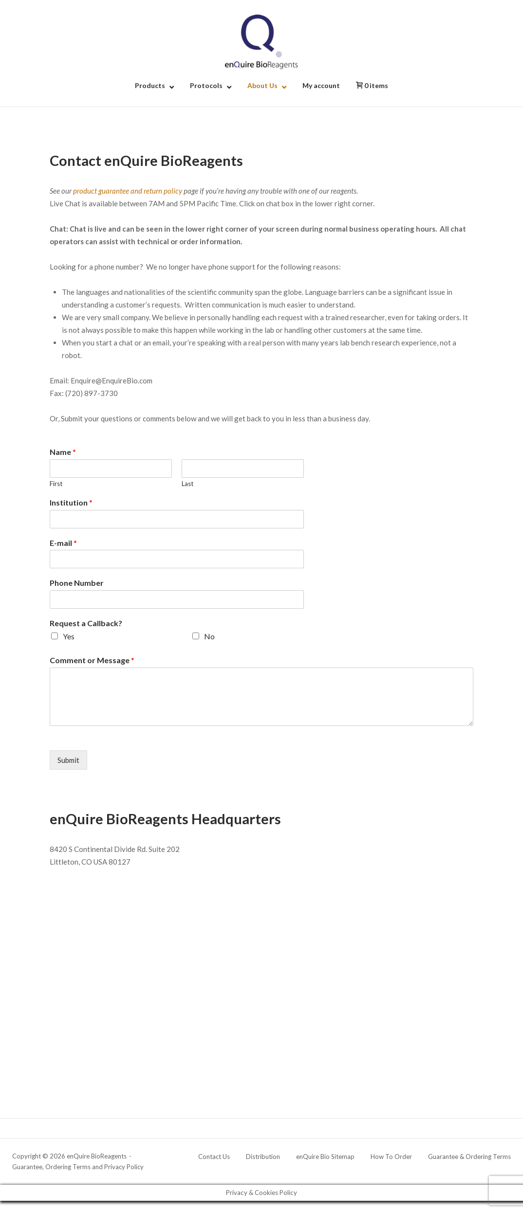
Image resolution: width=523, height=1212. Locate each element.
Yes (69, 636)
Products (150, 85)
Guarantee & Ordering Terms (469, 1156)
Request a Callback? (86, 623)
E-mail (63, 542)
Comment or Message (92, 660)
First (56, 484)
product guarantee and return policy (127, 190)
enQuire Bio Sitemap (325, 1156)
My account (321, 85)
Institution (71, 502)
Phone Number (77, 582)
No (209, 636)
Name (63, 451)
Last (187, 484)
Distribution (263, 1156)
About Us (262, 85)
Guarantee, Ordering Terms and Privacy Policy (78, 1167)
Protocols (206, 85)
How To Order (391, 1156)
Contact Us (214, 1156)
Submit (68, 760)
